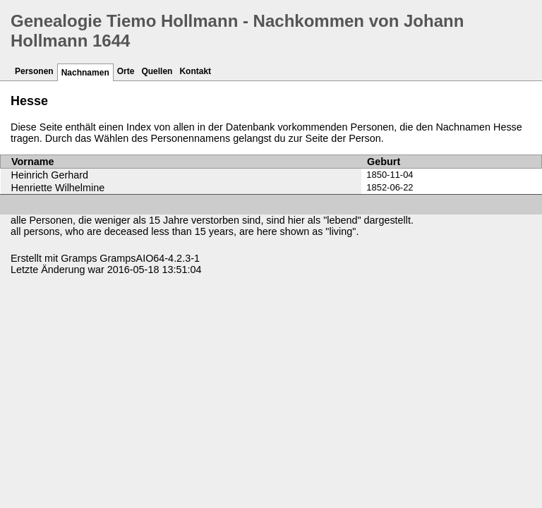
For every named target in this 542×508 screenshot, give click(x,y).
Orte (126, 71)
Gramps (79, 258)
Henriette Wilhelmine (58, 187)
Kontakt (195, 71)
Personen (34, 71)
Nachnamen (85, 73)
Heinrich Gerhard (50, 175)
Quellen (156, 71)
